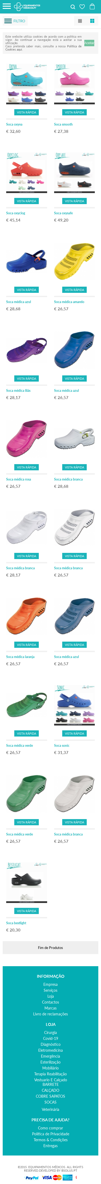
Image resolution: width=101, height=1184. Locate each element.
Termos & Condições (51, 1139)
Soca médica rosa (18, 479)
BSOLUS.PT (69, 1170)
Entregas (50, 1145)
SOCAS (50, 1102)
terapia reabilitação (50, 1074)
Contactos (50, 1002)
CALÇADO (50, 1090)
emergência (50, 1056)
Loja (50, 996)
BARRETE (51, 1084)
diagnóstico (51, 1044)
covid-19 (50, 1038)
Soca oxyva (14, 124)
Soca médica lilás (18, 391)
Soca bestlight (16, 923)
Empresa (50, 984)
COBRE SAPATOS (50, 1096)
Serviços (50, 990)
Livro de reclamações (50, 1014)
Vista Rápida (26, 112)
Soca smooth (63, 124)
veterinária (50, 1109)
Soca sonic (61, 746)
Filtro (19, 21)
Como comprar (50, 1128)
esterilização (50, 1062)
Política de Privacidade (50, 1134)
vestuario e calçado (50, 1080)
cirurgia (50, 1032)
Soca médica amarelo (69, 302)
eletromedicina (50, 1050)
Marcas (50, 1008)
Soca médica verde (19, 746)
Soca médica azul (18, 302)
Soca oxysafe (63, 213)
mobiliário (50, 1068)
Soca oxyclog (15, 213)
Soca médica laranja (20, 657)
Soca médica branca (68, 479)
